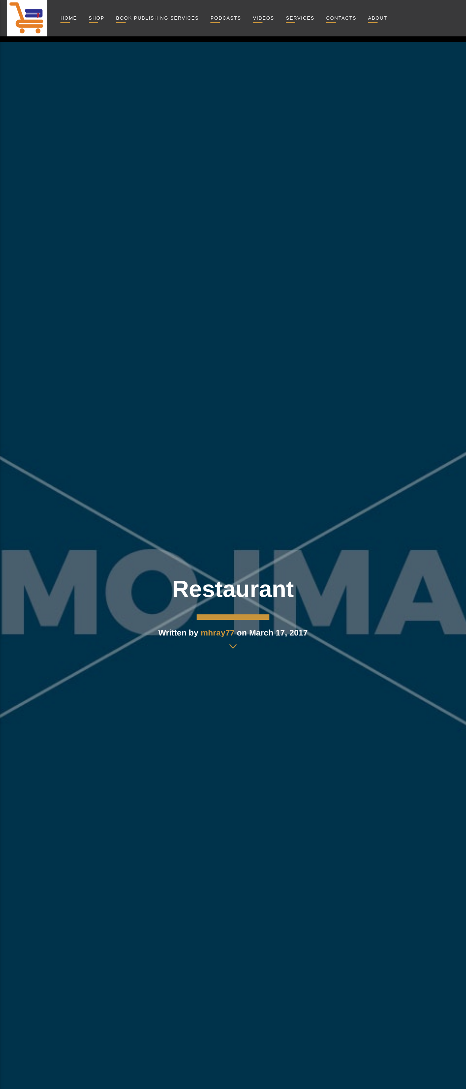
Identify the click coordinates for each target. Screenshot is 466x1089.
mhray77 (217, 632)
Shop (96, 18)
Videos (264, 18)
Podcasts (225, 18)
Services (300, 18)
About (377, 18)
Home (68, 18)
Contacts (341, 18)
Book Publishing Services (157, 18)
